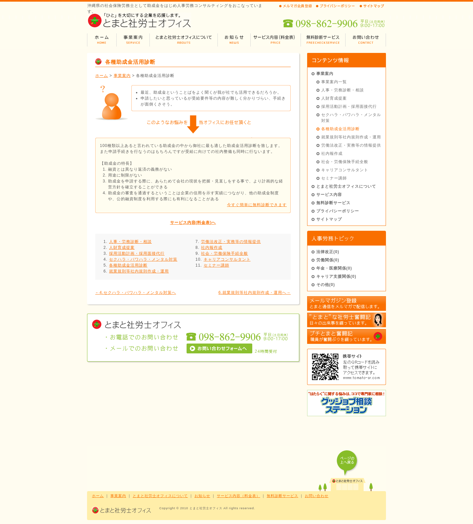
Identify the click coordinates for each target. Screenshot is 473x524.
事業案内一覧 (334, 82)
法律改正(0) (327, 252)
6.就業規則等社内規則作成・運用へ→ (254, 292)
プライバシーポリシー (337, 211)
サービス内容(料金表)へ (193, 222)
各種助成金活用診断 (128, 265)
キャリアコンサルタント (227, 259)
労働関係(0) (327, 260)
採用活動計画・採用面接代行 (137, 253)
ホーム (101, 75)
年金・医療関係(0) (334, 268)
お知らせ (202, 496)
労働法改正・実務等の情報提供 (231, 241)
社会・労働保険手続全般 (224, 253)
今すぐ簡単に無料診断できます (257, 204)
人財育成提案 (122, 247)
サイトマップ (329, 219)
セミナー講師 (216, 265)
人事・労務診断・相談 (130, 241)
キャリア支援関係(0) (336, 276)
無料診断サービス (333, 203)
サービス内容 (329, 194)
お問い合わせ (316, 496)
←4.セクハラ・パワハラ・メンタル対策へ (135, 292)
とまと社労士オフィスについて (346, 186)
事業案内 (122, 75)
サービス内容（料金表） (238, 496)
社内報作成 (211, 247)
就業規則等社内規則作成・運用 (139, 271)
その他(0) (325, 284)
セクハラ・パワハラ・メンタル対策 (143, 259)
